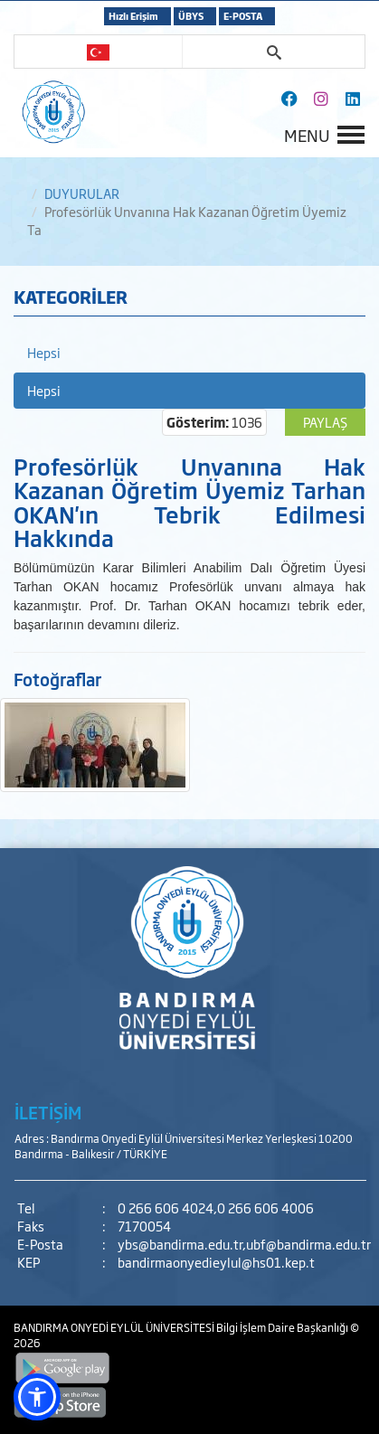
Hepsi (44, 352)
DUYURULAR (81, 193)
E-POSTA (242, 16)
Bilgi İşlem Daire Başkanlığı (283, 1327)
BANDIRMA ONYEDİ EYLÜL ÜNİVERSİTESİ (115, 1327)
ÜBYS (191, 16)
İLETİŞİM (47, 1112)
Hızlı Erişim (133, 16)
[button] (37, 1397)
